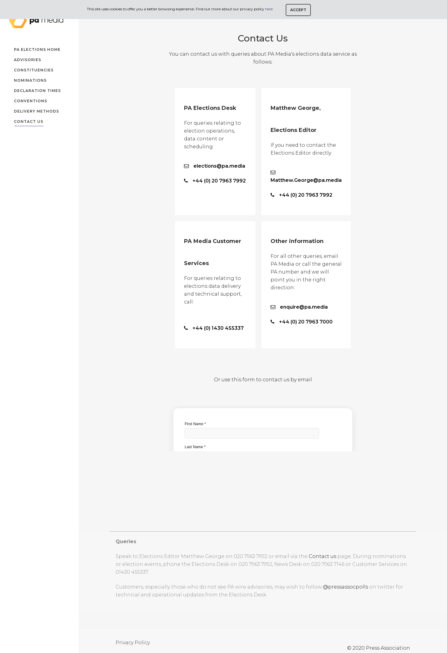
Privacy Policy (133, 642)
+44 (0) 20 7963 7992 (219, 181)
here (269, 9)
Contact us (322, 556)
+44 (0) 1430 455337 (218, 328)
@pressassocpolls (345, 587)
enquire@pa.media (304, 307)
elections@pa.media (219, 166)
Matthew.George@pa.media (306, 180)
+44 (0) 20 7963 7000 (306, 322)
